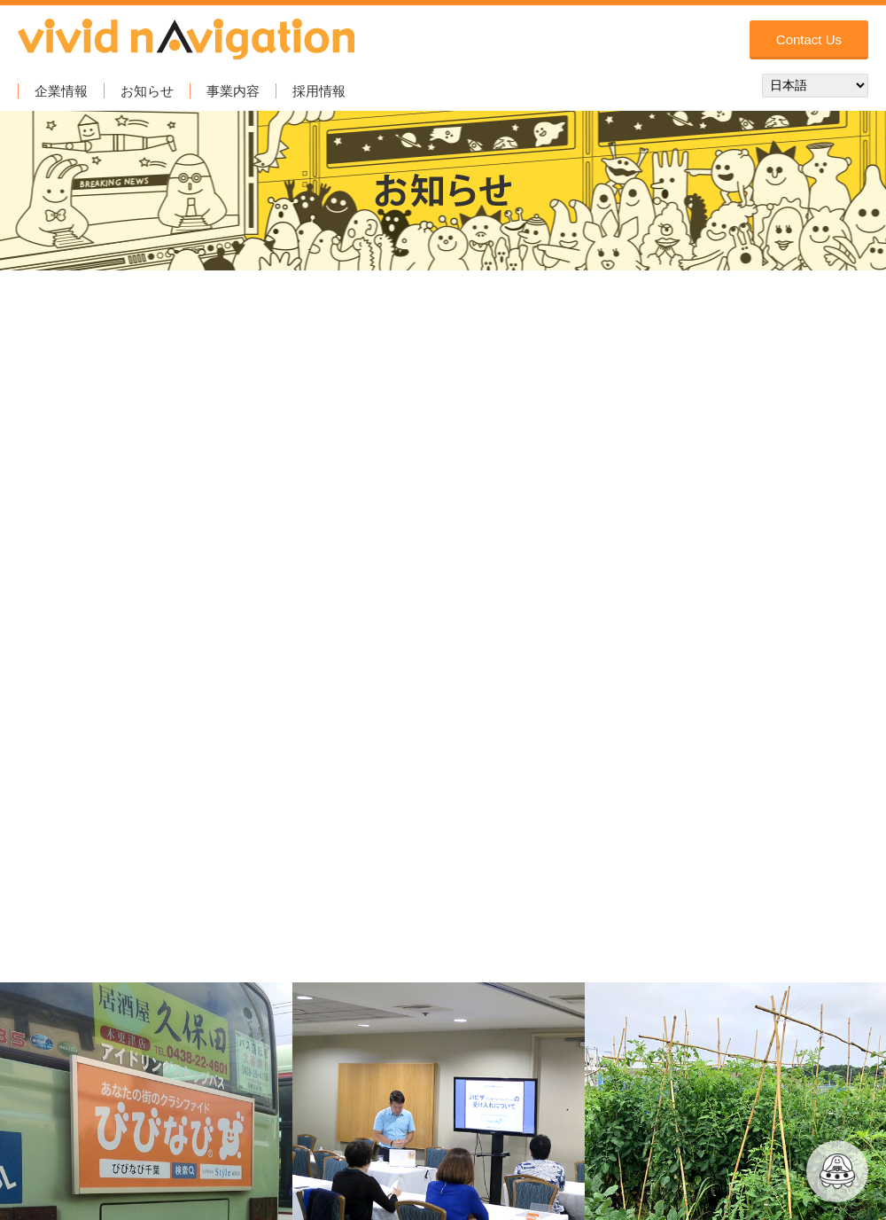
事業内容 (233, 90)
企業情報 (61, 90)
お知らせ (147, 90)
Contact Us (809, 39)
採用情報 (319, 90)
